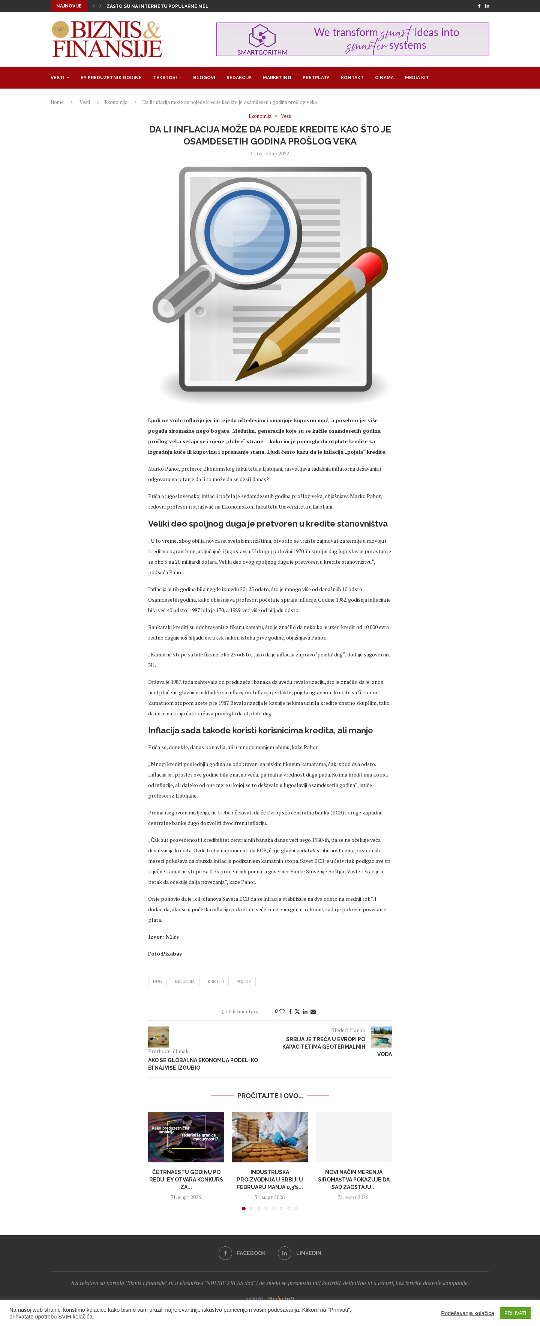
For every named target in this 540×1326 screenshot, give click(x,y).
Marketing (277, 77)
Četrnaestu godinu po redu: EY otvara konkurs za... (186, 1179)
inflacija (185, 981)
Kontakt (352, 77)
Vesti (57, 77)
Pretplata (316, 77)
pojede (244, 981)
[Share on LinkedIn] (305, 1011)
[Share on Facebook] (290, 1011)
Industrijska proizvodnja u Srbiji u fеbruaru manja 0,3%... (270, 1179)
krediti (216, 981)
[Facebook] (479, 6)
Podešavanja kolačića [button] (467, 1313)
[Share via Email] (313, 1011)
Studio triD (281, 1298)
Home (57, 102)
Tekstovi (165, 77)
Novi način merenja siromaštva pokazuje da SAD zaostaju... (354, 1179)
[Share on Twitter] (297, 1011)
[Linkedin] (487, 6)
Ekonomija (116, 102)
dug (157, 981)
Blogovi (204, 77)
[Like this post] (282, 1011)
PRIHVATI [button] (515, 1313)
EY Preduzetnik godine (111, 77)
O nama (384, 77)
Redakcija (239, 77)
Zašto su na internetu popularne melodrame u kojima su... (184, 6)
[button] (93, 6)
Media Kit (417, 77)
